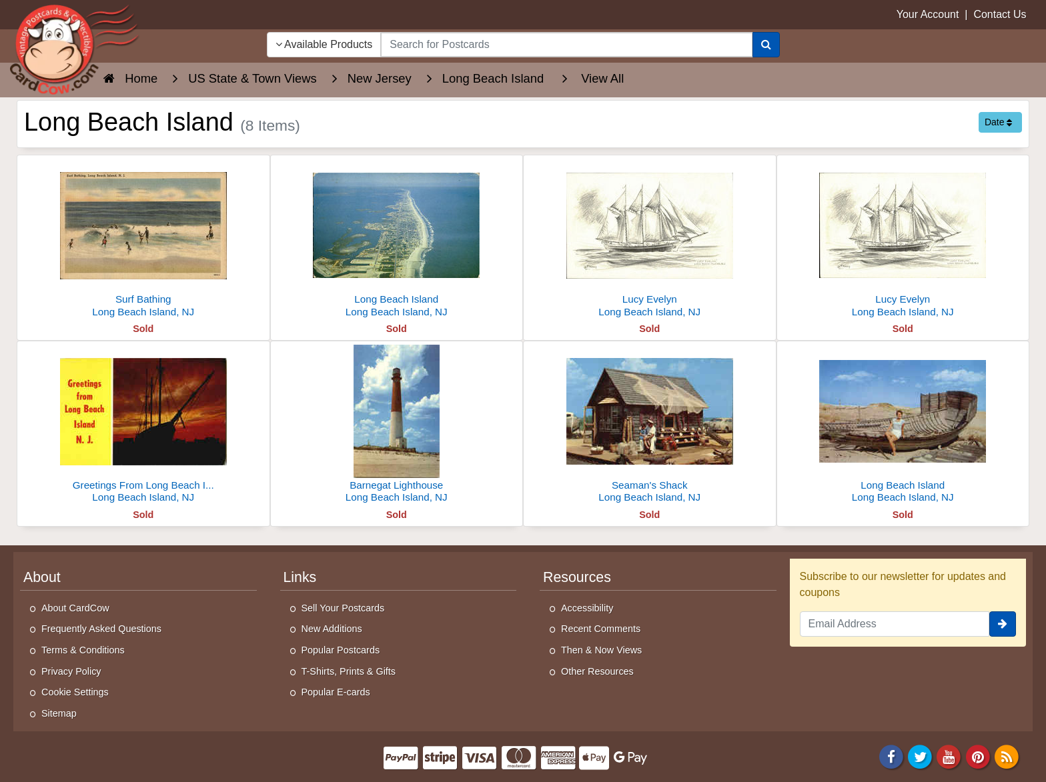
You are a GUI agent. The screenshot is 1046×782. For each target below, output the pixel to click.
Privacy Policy (71, 671)
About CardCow (75, 608)
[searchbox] (566, 44)
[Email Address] (895, 624)
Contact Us (999, 14)
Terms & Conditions (83, 650)
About (42, 577)
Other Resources (597, 671)
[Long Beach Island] (397, 240)
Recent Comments (600, 628)
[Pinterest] (978, 756)
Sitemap (59, 713)
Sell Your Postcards (343, 608)
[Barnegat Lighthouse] (397, 426)
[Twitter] (920, 756)
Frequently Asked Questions (101, 628)
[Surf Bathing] (143, 240)
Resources (577, 577)
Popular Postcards (341, 650)
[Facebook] (891, 756)
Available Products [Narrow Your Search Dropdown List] (324, 44)
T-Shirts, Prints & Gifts (349, 671)
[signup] (1002, 624)
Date (998, 122)
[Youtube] (949, 756)
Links (300, 577)
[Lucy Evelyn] (650, 240)
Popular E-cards (336, 692)
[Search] (766, 44)
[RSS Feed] (1007, 756)
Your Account (928, 14)
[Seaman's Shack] (650, 426)
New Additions (332, 628)
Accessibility (587, 608)
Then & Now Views (601, 650)
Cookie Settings (75, 692)
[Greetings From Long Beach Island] (143, 426)
